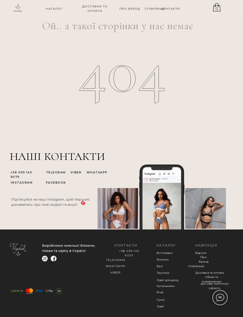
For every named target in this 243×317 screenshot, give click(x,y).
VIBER (76, 172)
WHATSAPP (97, 172)
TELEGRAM (56, 172)
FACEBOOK (56, 182)
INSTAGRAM (22, 182)
